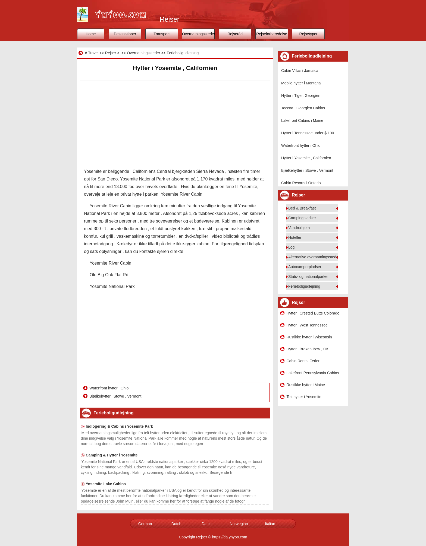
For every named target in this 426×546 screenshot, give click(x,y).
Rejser (110, 53)
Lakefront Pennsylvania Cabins (313, 373)
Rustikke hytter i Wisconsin (309, 337)
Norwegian (239, 524)
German (145, 524)
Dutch (176, 524)
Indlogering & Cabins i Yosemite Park (119, 426)
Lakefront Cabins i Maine (302, 120)
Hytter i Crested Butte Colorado (313, 313)
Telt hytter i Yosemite (304, 397)
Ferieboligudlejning (183, 53)
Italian (270, 524)
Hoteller (294, 237)
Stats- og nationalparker (308, 276)
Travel (93, 53)
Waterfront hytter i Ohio (109, 388)
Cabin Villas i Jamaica (299, 70)
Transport (162, 34)
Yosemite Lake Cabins (106, 484)
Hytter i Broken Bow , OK (308, 349)
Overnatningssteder (198, 34)
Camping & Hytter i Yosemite (112, 455)
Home (91, 34)
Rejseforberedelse (271, 34)
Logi (291, 247)
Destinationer (125, 34)
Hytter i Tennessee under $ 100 (307, 133)
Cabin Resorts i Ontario (301, 183)
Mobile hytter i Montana (301, 83)
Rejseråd (235, 34)
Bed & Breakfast (302, 208)
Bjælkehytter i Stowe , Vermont (115, 396)
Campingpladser (302, 218)
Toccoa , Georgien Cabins (303, 108)
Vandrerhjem (299, 228)
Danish (208, 524)
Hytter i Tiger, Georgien (300, 95)
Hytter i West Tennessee (307, 325)
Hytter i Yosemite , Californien (306, 158)
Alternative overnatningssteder (314, 257)
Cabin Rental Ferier (303, 361)
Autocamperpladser (304, 267)
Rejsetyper (308, 34)
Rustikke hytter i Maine (306, 385)
